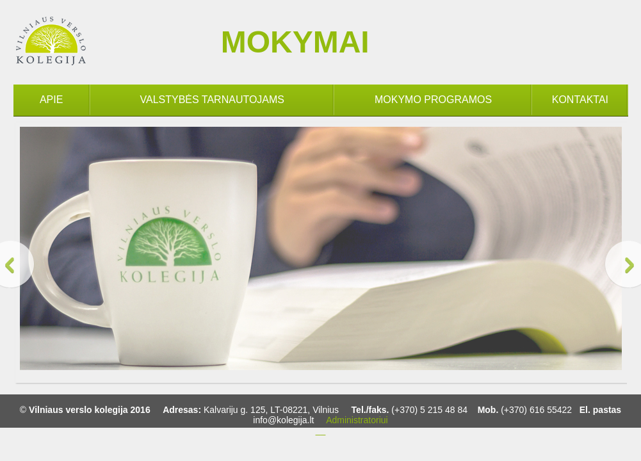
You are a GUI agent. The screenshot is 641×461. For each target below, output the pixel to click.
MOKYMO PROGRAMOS (433, 99)
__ (321, 430)
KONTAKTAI (580, 99)
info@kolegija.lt (283, 420)
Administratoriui (356, 420)
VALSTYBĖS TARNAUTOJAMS (212, 99)
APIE (51, 99)
